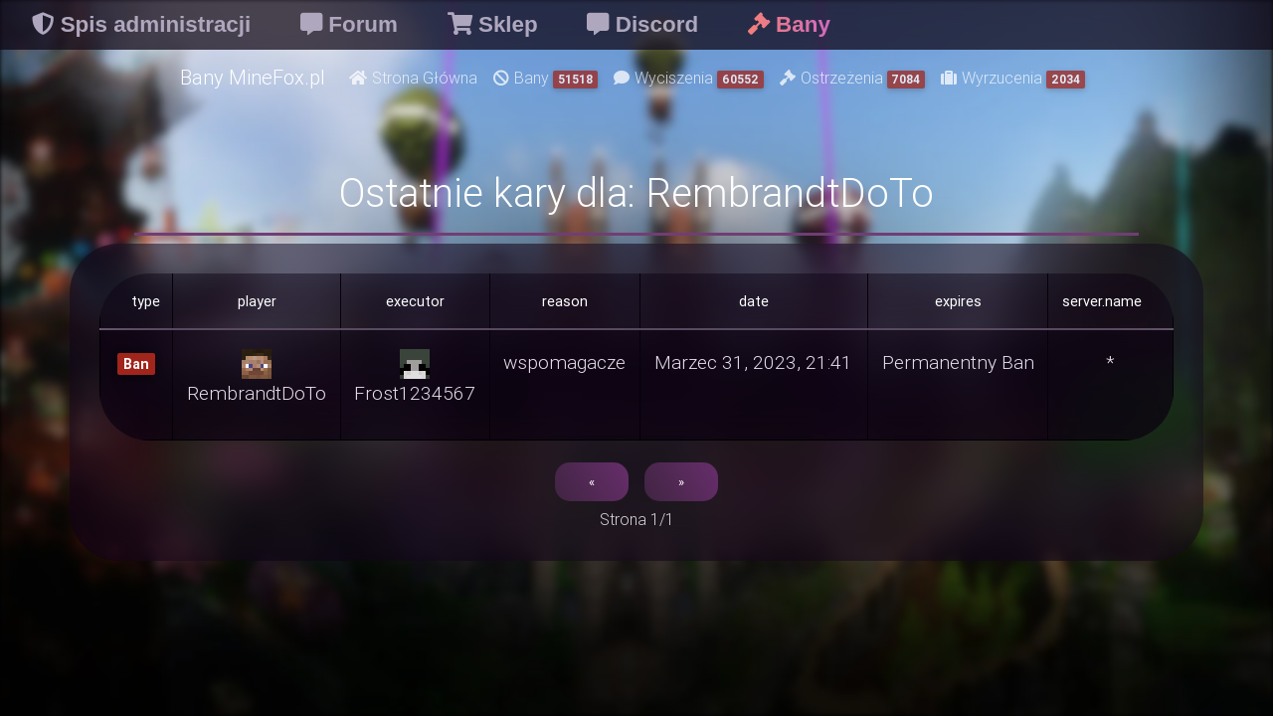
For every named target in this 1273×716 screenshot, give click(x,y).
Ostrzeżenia (853, 78)
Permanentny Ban (958, 362)
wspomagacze (564, 362)
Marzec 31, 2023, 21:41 (753, 362)
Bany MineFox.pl (252, 77)
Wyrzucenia (1013, 78)
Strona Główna (413, 78)
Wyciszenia (689, 78)
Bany (545, 78)
